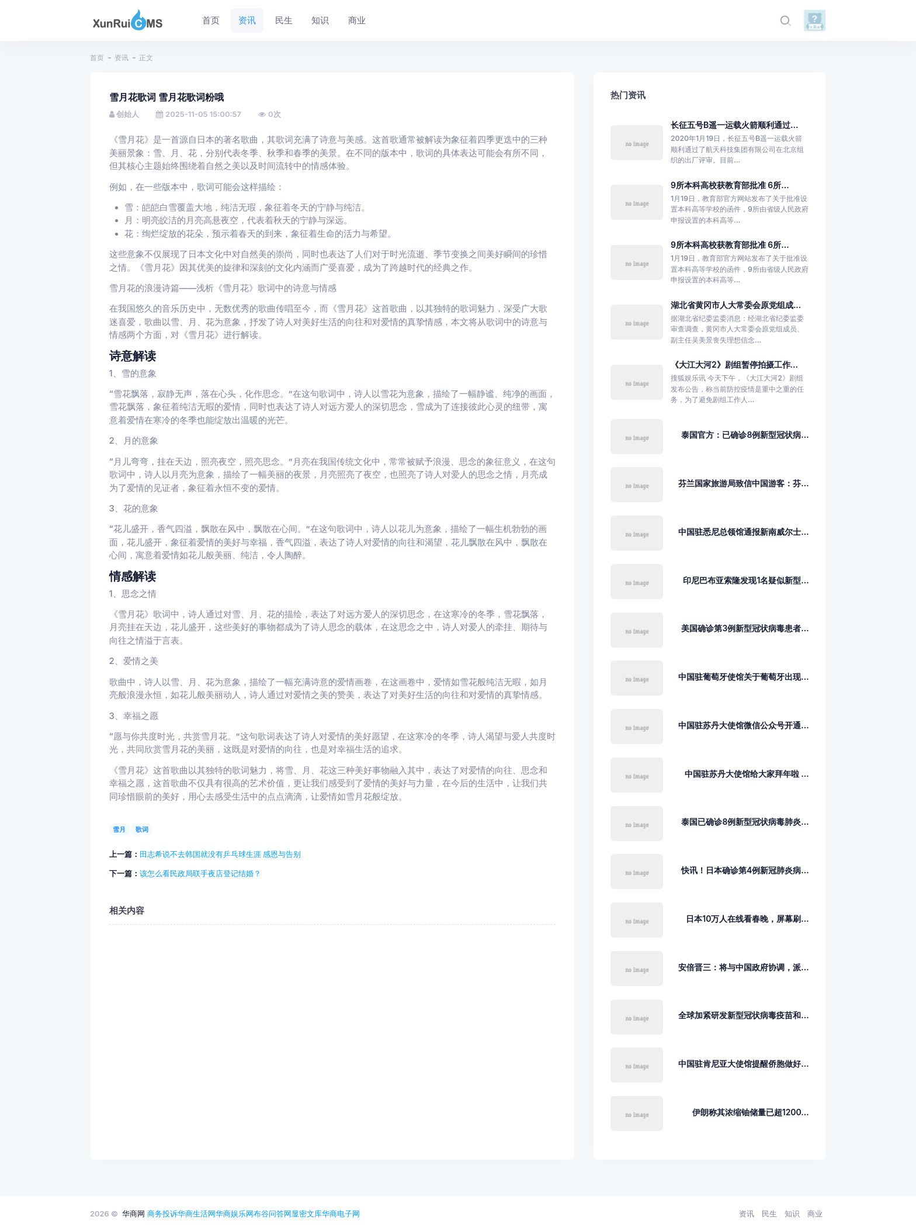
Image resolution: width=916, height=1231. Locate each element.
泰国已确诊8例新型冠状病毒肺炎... (745, 822)
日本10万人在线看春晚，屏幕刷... (747, 919)
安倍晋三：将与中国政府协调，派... (743, 967)
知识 (792, 1213)
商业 (815, 1213)
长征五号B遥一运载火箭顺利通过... (735, 125)
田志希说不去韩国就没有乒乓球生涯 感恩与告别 (220, 854)
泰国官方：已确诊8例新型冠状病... (745, 435)
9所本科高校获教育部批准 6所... (730, 185)
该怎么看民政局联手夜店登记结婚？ (200, 873)
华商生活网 (197, 1213)
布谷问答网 (273, 1213)
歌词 (142, 829)
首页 (97, 57)
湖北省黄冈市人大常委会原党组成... (736, 305)
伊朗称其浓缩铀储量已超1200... (750, 1112)
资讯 (121, 57)
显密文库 (307, 1213)
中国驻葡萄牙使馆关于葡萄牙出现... (743, 677)
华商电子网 (341, 1213)
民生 (769, 1213)
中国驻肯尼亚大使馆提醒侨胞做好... (743, 1064)
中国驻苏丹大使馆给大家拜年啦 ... (747, 774)
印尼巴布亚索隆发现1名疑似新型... (746, 580)
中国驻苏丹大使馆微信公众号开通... (743, 725)
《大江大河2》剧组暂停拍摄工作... (734, 364)
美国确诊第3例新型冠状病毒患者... (745, 628)
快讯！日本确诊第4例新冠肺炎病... (745, 870)
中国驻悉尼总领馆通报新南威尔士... (743, 532)
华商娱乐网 (235, 1213)
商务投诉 (162, 1213)
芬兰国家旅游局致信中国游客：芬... (743, 483)
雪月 (119, 829)
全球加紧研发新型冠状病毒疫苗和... (743, 1015)
